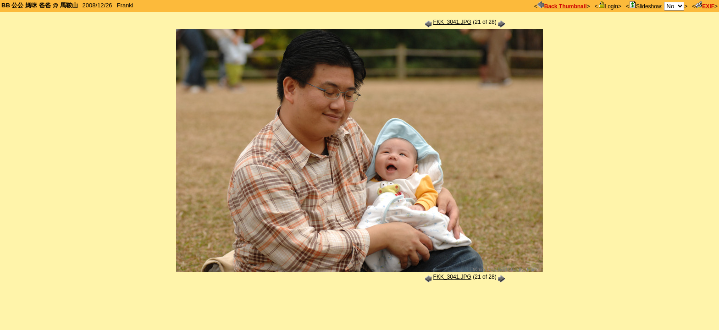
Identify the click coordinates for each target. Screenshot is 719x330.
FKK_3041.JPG (452, 22)
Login (608, 6)
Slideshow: (646, 6)
